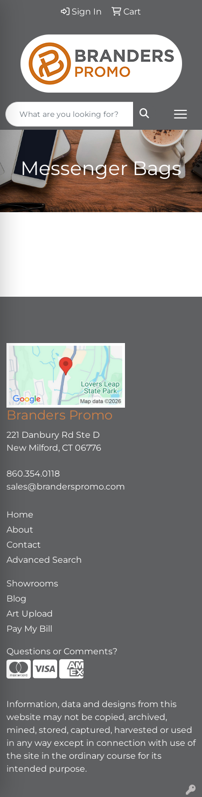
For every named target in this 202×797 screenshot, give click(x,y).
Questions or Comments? (61, 651)
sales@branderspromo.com (65, 486)
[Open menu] (180, 114)
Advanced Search (44, 560)
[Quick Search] (69, 114)
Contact (23, 545)
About (19, 530)
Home (19, 514)
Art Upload (29, 614)
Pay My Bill (29, 629)
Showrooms (32, 583)
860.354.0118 (33, 474)
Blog (16, 598)
